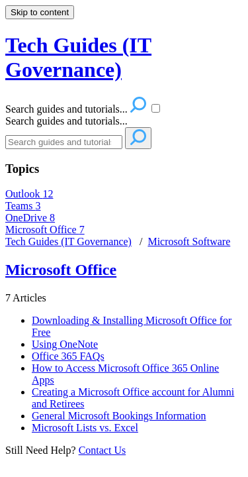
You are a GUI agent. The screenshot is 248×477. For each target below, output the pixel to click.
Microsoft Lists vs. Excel (85, 427)
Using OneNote (65, 344)
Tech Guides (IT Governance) (68, 241)
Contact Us (102, 450)
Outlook (29, 193)
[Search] (63, 142)
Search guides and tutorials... (66, 121)
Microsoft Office (45, 229)
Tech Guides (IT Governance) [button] (78, 57)
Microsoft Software (188, 241)
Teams (23, 205)
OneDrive (30, 217)
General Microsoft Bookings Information (119, 415)
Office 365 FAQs (68, 356)
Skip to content (40, 12)
